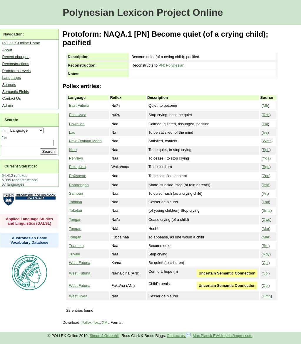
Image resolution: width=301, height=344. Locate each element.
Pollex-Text (90, 322)
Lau (72, 132)
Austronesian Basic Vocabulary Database (30, 240)
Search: (11, 120)
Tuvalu (74, 254)
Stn (265, 245)
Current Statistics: (20, 166)
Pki (265, 124)
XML (106, 322)
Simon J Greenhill (104, 335)
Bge (266, 167)
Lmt (266, 202)
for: (4, 137)
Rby (266, 254)
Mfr (265, 105)
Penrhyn (76, 158)
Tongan (75, 219)
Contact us (179, 335)
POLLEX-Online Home (21, 43)
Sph (266, 150)
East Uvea (77, 115)
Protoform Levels (16, 71)
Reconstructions (15, 64)
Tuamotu (76, 245)
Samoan (76, 193)
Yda (266, 158)
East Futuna (79, 105)
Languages (11, 77)
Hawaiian (77, 124)
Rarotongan (79, 185)
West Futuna (79, 262)
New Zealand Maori (85, 141)
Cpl (265, 262)
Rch (266, 115)
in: (5, 130)
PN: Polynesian (172, 65)
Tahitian (75, 202)
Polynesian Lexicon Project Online (143, 12)
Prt (265, 193)
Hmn (267, 296)
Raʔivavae (77, 176)
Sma (266, 210)
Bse (266, 185)
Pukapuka (77, 167)
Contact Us (11, 98)
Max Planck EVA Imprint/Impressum (222, 335)
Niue (73, 150)
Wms (267, 141)
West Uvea (78, 296)
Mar (266, 228)
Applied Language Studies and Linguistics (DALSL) (29, 221)
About (7, 50)
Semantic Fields (15, 91)
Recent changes (15, 57)
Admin (7, 105)
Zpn (266, 176)
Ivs (265, 132)
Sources (9, 84)
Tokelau (75, 210)
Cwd (266, 219)
